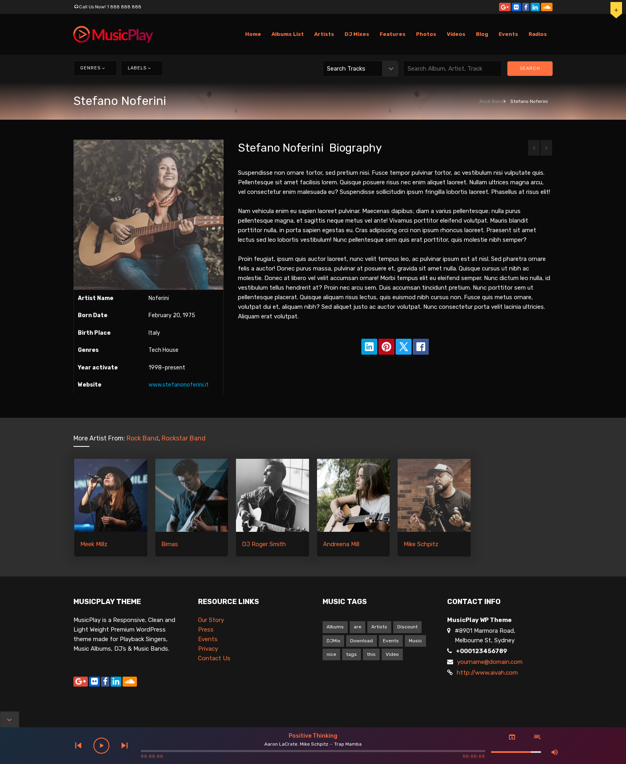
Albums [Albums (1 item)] (335, 627)
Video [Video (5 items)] (392, 654)
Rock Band (491, 101)
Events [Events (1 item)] (391, 641)
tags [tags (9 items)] (351, 654)
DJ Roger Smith (264, 544)
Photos (426, 34)
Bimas (169, 544)
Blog (482, 34)
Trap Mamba (348, 744)
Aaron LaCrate (280, 744)
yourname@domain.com (490, 661)
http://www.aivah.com (487, 672)
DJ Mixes (357, 34)
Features (393, 34)
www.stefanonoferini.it (179, 384)
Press (206, 629)
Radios (538, 34)
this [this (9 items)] (371, 654)
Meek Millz (93, 544)
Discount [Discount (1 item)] (407, 627)
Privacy (208, 648)
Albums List (287, 34)
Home (253, 34)
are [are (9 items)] (357, 627)
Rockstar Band (184, 438)
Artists (324, 34)
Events (508, 34)
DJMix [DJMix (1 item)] (333, 641)
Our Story (211, 620)
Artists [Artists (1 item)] (379, 627)
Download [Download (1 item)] (361, 641)
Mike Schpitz (421, 544)
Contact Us (214, 658)
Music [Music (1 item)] (415, 641)
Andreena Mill (341, 544)
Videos (456, 34)
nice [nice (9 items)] (331, 654)
